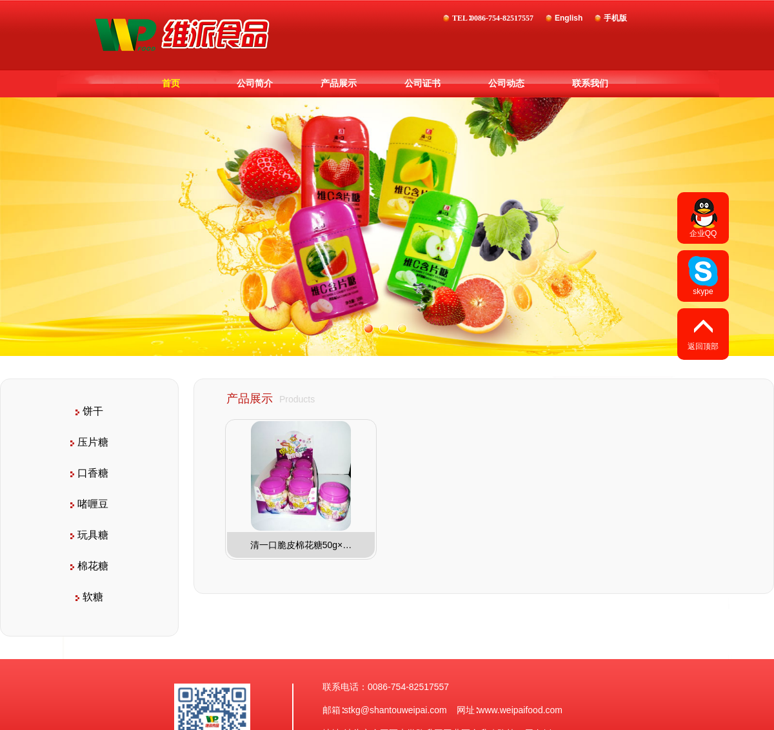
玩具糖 (89, 534)
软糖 (89, 596)
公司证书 (422, 83)
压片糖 (89, 442)
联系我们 (590, 83)
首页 (171, 83)
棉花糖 (89, 565)
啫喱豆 (89, 503)
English (568, 18)
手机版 (615, 18)
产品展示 (339, 83)
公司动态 (506, 83)
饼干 (89, 411)
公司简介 (255, 83)
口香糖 (89, 473)
